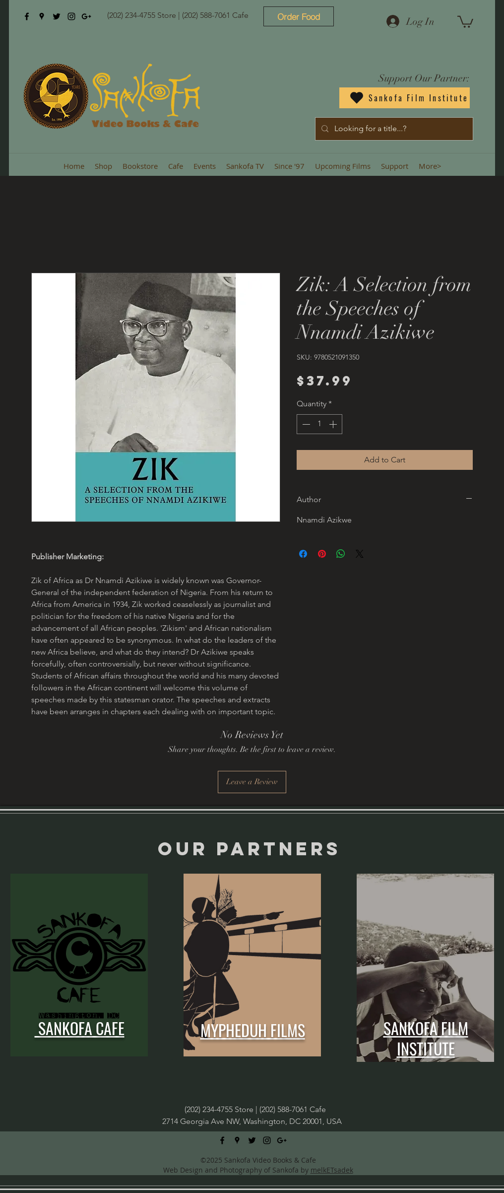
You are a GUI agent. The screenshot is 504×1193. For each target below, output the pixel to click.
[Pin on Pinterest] (322, 554)
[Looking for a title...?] (393, 129)
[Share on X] (360, 554)
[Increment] (334, 424)
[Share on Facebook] (303, 554)
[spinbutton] (319, 424)
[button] (465, 21)
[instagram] (71, 16)
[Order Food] (298, 16)
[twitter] (57, 16)
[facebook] (27, 16)
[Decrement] (305, 424)
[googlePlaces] (42, 16)
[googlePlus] (86, 16)
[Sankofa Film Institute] (404, 97)
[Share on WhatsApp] (341, 554)
